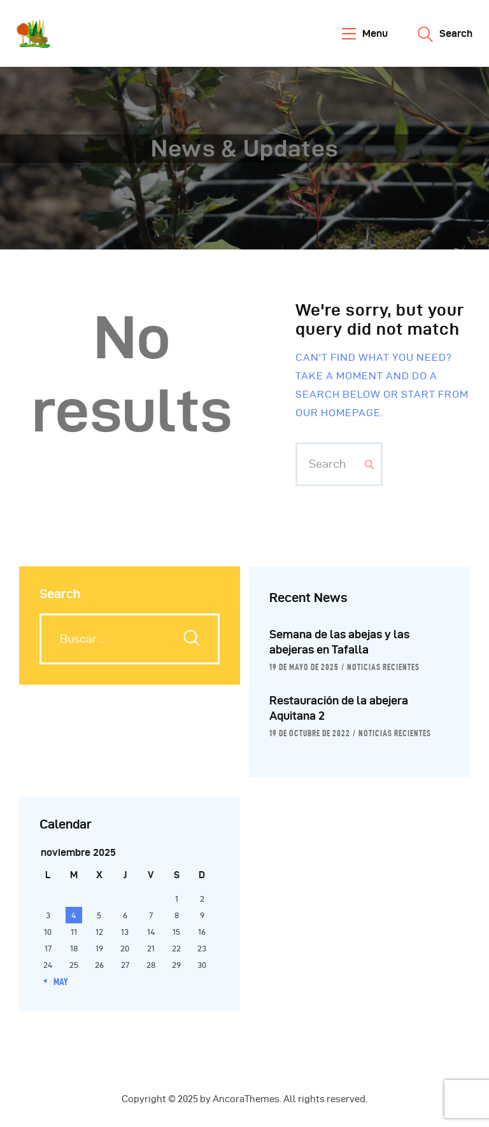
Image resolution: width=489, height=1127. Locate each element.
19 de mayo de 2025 (304, 667)
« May (57, 981)
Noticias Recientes (383, 667)
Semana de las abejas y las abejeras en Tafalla (339, 641)
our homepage (338, 412)
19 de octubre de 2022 (309, 733)
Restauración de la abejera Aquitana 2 (338, 708)
